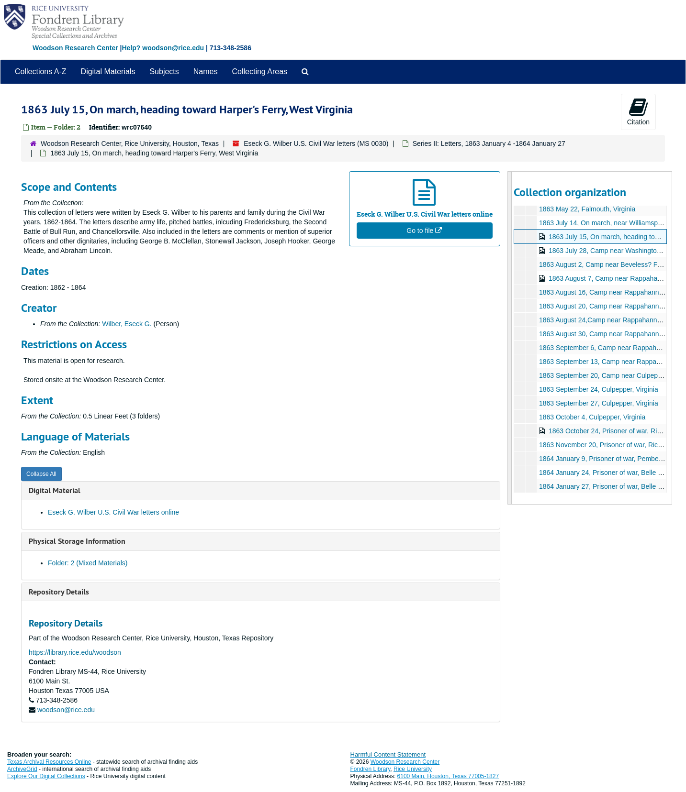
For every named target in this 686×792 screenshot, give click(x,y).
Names (205, 71)
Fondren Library (370, 769)
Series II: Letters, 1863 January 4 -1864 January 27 (489, 143)
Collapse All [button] (41, 474)
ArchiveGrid (22, 769)
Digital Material (54, 490)
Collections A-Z (41, 71)
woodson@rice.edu (66, 710)
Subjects (164, 71)
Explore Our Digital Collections (46, 776)
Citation (638, 111)
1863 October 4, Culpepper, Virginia (592, 417)
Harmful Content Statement (388, 754)
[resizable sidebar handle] (510, 338)
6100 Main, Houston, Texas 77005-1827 (448, 776)
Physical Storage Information (77, 541)
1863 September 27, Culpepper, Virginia (598, 403)
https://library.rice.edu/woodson (75, 652)
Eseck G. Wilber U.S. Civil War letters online (113, 512)
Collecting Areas (259, 71)
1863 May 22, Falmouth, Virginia (587, 209)
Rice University (413, 769)
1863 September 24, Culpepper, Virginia (598, 389)
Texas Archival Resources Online (49, 762)
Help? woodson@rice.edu (163, 48)
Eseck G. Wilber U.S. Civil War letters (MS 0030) (316, 143)
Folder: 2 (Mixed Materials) (88, 563)
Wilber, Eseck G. (126, 324)
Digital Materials (108, 71)
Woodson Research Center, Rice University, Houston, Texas (130, 143)
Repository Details (59, 592)
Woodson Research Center (75, 48)
